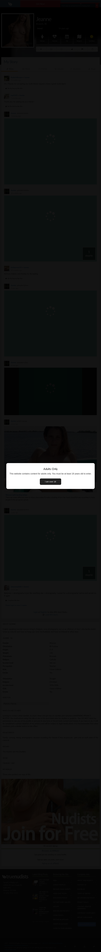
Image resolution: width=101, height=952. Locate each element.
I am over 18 (50, 481)
